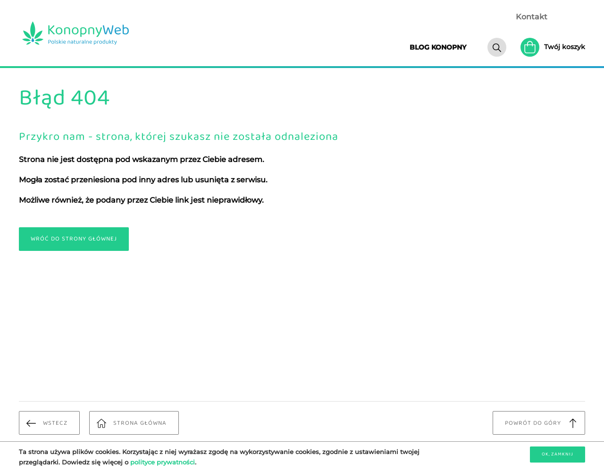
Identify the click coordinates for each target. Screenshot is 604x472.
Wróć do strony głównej (74, 239)
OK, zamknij (557, 454)
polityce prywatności (162, 462)
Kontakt (531, 16)
